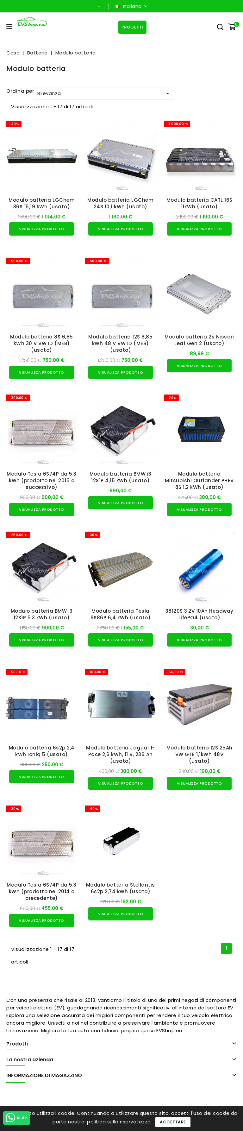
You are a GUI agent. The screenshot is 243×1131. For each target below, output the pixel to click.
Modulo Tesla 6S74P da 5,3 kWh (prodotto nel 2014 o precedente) (42, 891)
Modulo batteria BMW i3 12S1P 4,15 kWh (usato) (121, 477)
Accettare (173, 1122)
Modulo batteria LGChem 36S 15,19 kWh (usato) (42, 203)
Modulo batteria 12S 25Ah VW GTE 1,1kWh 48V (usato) (199, 754)
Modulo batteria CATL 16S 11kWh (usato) (199, 203)
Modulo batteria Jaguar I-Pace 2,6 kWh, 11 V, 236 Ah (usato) (120, 754)
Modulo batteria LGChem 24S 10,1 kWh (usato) (120, 203)
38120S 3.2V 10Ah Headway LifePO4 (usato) (199, 614)
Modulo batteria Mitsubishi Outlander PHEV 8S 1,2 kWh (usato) (199, 480)
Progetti (132, 27)
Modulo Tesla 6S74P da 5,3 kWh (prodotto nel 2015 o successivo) (42, 480)
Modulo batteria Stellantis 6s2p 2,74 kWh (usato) (120, 888)
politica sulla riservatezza (119, 1121)
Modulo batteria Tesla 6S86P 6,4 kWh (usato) (120, 614)
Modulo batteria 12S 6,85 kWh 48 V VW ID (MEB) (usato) (120, 343)
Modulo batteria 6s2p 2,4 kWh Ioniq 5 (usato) (42, 751)
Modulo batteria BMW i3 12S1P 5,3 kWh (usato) (42, 614)
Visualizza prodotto (41, 228)
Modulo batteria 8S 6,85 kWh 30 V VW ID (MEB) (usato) (41, 343)
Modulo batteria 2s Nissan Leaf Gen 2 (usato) (199, 340)
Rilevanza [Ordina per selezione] (104, 93)
